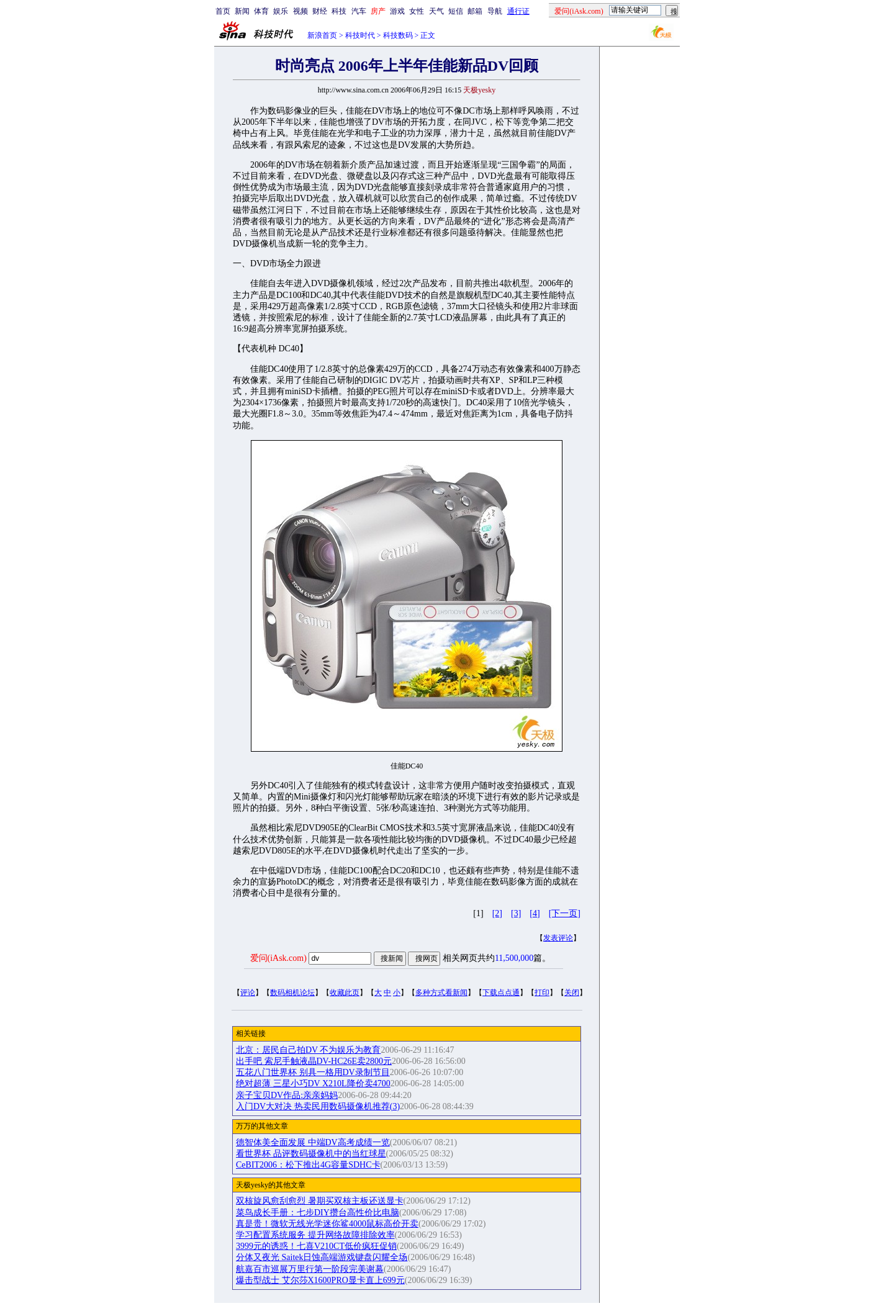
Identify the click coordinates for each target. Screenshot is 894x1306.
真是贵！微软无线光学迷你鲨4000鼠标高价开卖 (327, 1223)
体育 (261, 11)
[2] (497, 913)
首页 (222, 11)
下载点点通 (501, 992)
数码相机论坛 (292, 992)
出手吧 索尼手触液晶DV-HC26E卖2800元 (314, 1061)
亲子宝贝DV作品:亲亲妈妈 (287, 1095)
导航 (494, 11)
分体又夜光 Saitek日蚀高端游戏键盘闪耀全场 (322, 1257)
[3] (516, 913)
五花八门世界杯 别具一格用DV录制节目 (313, 1072)
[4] (535, 913)
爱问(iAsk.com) (278, 958)
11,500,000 (514, 958)
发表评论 (558, 938)
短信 (455, 11)
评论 (247, 992)
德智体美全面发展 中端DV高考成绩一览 (313, 1142)
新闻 (242, 11)
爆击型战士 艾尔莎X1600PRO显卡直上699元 (320, 1280)
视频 (300, 11)
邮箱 (474, 11)
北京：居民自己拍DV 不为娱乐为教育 (308, 1050)
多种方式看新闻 (441, 992)
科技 (339, 11)
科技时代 (360, 35)
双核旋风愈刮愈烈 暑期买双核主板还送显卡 (320, 1200)
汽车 (358, 11)
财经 (319, 11)
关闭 (571, 992)
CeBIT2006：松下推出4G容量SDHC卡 (308, 1164)
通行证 (518, 11)
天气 (436, 11)
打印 (542, 992)
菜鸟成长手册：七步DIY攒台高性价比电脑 (317, 1212)
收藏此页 (344, 992)
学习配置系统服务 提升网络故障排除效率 (315, 1235)
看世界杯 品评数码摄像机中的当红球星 (311, 1153)
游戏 (397, 11)
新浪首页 (322, 35)
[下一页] (564, 913)
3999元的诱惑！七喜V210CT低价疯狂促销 (316, 1246)
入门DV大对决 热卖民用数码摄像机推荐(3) (318, 1106)
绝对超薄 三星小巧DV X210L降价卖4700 (313, 1083)
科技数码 (398, 35)
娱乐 (280, 11)
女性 (416, 11)
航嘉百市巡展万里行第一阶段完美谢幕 (310, 1269)
